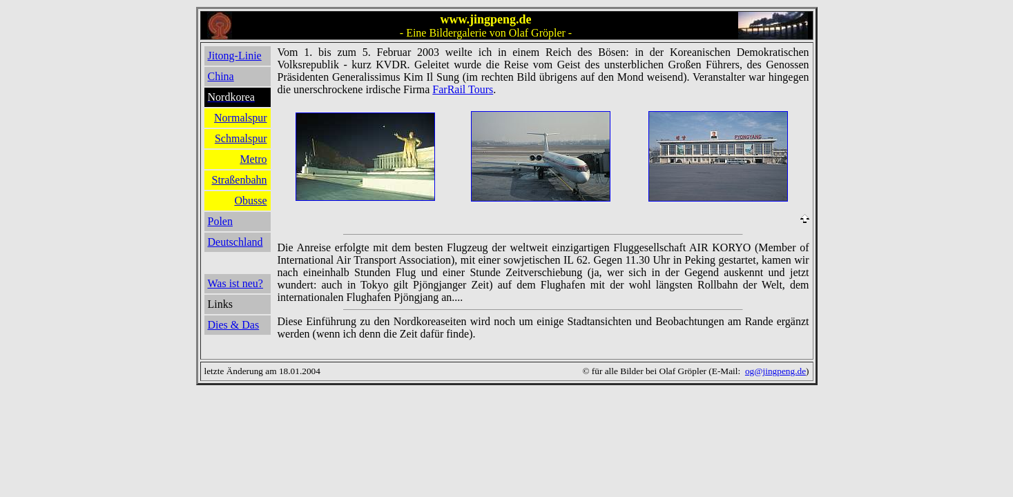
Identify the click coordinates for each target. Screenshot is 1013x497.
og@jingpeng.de (775, 371)
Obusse (250, 200)
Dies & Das (234, 325)
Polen (220, 221)
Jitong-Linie (235, 55)
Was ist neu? (235, 283)
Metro (253, 159)
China (221, 76)
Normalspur (240, 118)
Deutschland (235, 242)
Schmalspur (241, 138)
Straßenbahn (239, 180)
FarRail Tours (462, 89)
